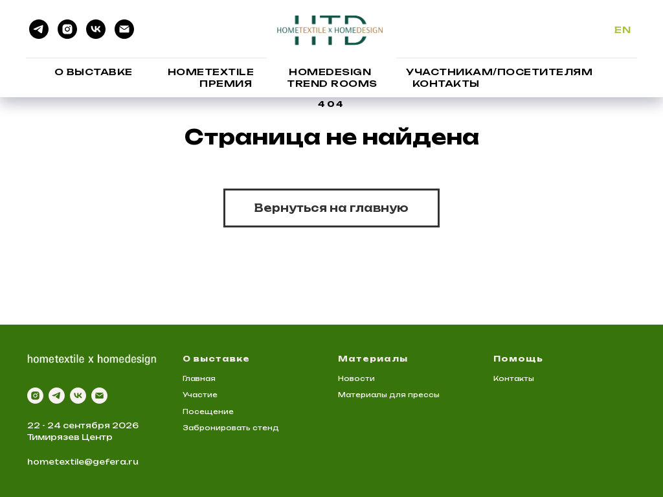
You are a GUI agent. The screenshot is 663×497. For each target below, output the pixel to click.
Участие (200, 395)
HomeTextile (211, 71)
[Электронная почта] (124, 29)
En (622, 29)
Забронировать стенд (231, 428)
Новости (356, 378)
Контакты (446, 83)
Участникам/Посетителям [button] (499, 71)
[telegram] (39, 29)
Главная (199, 378)
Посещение (208, 411)
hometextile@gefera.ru (83, 462)
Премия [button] (225, 83)
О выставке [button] (93, 71)
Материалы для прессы (389, 395)
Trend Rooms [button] (332, 83)
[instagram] (67, 29)
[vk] (96, 29)
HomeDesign (330, 71)
